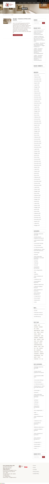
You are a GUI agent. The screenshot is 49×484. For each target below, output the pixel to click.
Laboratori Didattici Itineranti (38, 287)
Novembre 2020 (37, 181)
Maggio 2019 (37, 199)
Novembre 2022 (37, 143)
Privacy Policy (36, 471)
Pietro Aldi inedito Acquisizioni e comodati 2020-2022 (39, 257)
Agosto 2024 (37, 105)
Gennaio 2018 (37, 215)
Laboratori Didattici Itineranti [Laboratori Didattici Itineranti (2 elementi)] (38, 344)
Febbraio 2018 (37, 213)
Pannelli (36, 254)
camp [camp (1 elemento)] (35, 332)
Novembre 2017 (37, 219)
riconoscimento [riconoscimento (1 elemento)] (36, 353)
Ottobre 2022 (37, 145)
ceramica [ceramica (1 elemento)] (42, 332)
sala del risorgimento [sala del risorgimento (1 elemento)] (37, 355)
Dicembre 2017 (37, 217)
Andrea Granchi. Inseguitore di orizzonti (39, 238)
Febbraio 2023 (37, 137)
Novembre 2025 (37, 79)
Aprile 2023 (36, 133)
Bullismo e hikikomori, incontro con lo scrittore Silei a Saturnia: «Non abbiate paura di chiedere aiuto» (39, 39)
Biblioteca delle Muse (39, 284)
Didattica (36, 274)
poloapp (36, 260)
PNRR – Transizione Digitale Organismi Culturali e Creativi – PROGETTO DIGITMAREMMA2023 (38, 51)
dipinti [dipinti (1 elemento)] (35, 339)
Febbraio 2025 (37, 93)
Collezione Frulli (37, 279)
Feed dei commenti (38, 314)
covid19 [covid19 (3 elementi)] (42, 335)
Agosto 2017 (36, 221)
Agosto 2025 (37, 83)
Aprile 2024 (36, 113)
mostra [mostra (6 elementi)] (39, 346)
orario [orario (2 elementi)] (37, 348)
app (35, 272)
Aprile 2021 (36, 173)
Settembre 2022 (37, 147)
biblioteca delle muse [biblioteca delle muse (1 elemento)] (37, 330)
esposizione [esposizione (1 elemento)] (38, 339)
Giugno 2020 (37, 189)
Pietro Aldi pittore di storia (38, 277)
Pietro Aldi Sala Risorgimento (37, 293)
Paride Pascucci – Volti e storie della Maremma (39, 250)
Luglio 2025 (36, 85)
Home (34, 465)
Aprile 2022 (36, 155)
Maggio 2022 (37, 153)
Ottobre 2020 (37, 183)
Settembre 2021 (37, 165)
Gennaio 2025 (37, 95)
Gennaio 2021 (37, 179)
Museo (24, 2)
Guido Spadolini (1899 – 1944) (39, 241)
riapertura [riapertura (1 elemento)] (41, 351)
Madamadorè (37, 300)
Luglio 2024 (36, 107)
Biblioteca (29, 2)
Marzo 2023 (36, 135)
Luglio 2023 (36, 127)
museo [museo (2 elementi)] (43, 346)
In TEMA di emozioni (38, 247)
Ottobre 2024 (37, 101)
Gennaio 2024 (37, 119)
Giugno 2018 (37, 205)
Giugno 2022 (37, 151)
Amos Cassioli (37, 298)
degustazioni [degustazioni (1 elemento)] (41, 337)
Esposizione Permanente (36, 267)
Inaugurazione (37, 296)
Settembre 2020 (37, 185)
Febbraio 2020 (37, 195)
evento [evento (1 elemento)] (43, 339)
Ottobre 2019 (37, 197)
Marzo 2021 (36, 175)
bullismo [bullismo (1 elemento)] (42, 330)
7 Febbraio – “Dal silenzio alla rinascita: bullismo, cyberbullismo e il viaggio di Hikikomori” (39, 45)
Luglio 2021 (36, 169)
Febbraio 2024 (37, 117)
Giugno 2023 (37, 129)
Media (34, 2)
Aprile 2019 (36, 201)
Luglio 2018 (36, 203)
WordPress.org (37, 316)
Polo (20, 2)
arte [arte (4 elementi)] (34, 328)
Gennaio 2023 (37, 139)
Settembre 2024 (37, 103)
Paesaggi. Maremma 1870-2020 (38, 234)
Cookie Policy (36, 473)
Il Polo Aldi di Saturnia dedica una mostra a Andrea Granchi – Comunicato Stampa (39, 32)
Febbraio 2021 (37, 177)
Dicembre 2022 (37, 141)
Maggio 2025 (37, 87)
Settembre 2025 (37, 81)
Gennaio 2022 (37, 159)
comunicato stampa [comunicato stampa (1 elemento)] (37, 335)
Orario (34, 467)
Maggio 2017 (37, 225)
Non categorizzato (38, 270)
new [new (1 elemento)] (34, 348)
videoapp (36, 262)
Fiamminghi (36, 252)
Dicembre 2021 (37, 161)
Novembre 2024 (37, 99)
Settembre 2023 (37, 123)
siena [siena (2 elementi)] (42, 355)
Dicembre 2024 (37, 97)
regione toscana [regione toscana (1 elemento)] (36, 351)
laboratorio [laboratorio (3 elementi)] (35, 346)
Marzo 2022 (36, 157)
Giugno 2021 (37, 171)
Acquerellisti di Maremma (37, 282)
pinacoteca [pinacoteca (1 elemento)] (41, 348)
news (21, 21)
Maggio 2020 (37, 191)
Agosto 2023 (37, 125)
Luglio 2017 (36, 223)
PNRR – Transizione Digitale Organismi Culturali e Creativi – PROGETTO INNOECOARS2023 (38, 58)
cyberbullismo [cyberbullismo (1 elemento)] (36, 337)
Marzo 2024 (36, 115)
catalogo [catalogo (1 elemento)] (38, 332)
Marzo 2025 (36, 91)
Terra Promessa (37, 245)
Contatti (35, 469)
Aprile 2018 (36, 209)
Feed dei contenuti (38, 312)
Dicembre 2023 (37, 121)
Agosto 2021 (36, 167)
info (42, 2)
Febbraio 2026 (37, 77)
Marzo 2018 (36, 211)
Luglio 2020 (36, 187)
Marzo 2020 (36, 193)
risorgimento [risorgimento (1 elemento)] (42, 353)
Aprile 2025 (36, 89)
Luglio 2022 (36, 149)
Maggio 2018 (37, 207)
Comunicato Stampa (38, 243)
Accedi (35, 310)
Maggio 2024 (37, 111)
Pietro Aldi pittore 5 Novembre (38, 290)
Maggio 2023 (37, 131)
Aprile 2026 (36, 75)
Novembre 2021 (37, 163)
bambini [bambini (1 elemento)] (38, 328)
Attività (38, 2)
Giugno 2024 (37, 109)
